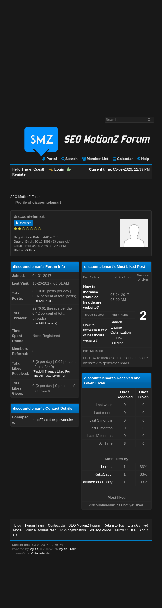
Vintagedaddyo (41, 553)
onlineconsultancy (97, 482)
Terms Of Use (125, 530)
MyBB (34, 549)
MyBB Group (67, 549)
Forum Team (34, 525)
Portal (49, 159)
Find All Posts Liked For (48, 375)
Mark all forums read (40, 530)
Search (69, 159)
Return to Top (114, 525)
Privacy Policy (100, 530)
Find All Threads (45, 323)
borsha (107, 466)
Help (143, 159)
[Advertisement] (53, 55)
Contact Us (56, 525)
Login (56, 169)
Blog (17, 525)
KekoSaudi (104, 474)
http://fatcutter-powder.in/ (52, 420)
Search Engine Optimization (120, 327)
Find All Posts (43, 300)
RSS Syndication (73, 530)
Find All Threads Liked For (52, 371)
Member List (95, 159)
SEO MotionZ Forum (25, 197)
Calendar (122, 159)
